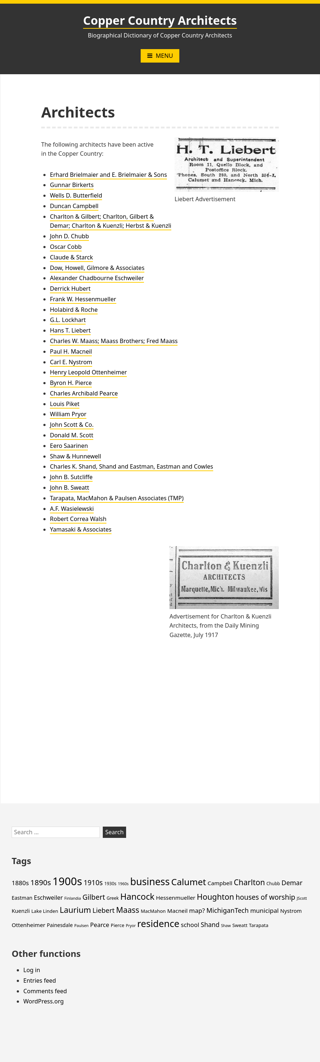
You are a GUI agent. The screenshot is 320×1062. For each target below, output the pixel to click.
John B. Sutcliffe (71, 477)
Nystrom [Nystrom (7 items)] (291, 910)
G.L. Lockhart (68, 320)
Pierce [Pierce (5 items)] (117, 925)
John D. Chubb (69, 236)
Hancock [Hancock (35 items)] (137, 896)
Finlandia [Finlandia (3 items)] (73, 898)
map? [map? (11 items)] (197, 910)
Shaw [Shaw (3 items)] (226, 925)
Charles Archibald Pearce (84, 393)
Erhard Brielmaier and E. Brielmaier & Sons (108, 175)
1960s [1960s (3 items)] (123, 883)
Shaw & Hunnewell (75, 456)
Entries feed (39, 981)
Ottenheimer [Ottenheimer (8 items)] (28, 924)
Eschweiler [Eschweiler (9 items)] (48, 898)
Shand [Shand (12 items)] (210, 924)
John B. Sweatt (69, 488)
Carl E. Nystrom (71, 362)
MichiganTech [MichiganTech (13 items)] (227, 910)
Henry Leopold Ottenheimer (88, 372)
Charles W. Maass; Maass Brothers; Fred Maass (113, 341)
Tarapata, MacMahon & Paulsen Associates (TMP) (117, 498)
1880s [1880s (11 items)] (20, 883)
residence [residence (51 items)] (158, 923)
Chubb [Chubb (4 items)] (273, 883)
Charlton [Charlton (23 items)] (249, 882)
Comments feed (45, 991)
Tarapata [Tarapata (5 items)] (258, 925)
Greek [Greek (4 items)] (112, 898)
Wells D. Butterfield (76, 195)
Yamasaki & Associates (81, 529)
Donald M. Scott (71, 435)
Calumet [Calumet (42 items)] (188, 882)
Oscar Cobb (66, 247)
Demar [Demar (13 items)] (291, 882)
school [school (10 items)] (190, 924)
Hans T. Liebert (70, 330)
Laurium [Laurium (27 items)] (75, 909)
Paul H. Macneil (71, 351)
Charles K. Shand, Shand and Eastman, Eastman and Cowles (131, 466)
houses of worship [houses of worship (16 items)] (265, 897)
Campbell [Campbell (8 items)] (219, 883)
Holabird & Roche (74, 310)
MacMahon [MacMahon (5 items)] (153, 911)
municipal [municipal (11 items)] (264, 910)
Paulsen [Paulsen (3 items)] (81, 925)
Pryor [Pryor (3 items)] (131, 925)
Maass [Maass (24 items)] (127, 909)
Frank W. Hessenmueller (83, 299)
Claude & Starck (71, 257)
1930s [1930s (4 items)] (110, 883)
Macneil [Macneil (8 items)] (177, 910)
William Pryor (68, 414)
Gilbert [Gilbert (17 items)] (93, 897)
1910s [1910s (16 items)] (93, 882)
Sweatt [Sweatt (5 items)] (239, 925)
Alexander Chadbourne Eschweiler (97, 278)
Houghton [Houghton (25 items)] (215, 896)
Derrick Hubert (70, 289)
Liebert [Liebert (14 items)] (103, 910)
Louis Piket (64, 404)
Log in (31, 970)
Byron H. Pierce (71, 383)
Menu (160, 56)
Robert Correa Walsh (78, 519)
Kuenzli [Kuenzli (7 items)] (21, 910)
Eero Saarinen (69, 446)
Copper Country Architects (160, 20)
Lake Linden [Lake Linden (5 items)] (44, 911)
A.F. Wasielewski (72, 509)
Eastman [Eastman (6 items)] (22, 897)
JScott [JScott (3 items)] (302, 898)
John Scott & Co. (72, 425)
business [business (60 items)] (150, 881)
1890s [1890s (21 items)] (40, 882)
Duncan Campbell (74, 206)
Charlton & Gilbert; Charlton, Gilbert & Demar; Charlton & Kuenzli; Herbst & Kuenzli (110, 221)
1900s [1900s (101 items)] (67, 881)
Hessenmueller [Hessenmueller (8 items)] (175, 897)
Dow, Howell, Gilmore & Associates (97, 268)
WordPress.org (43, 1001)
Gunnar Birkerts (72, 185)
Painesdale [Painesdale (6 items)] (60, 925)
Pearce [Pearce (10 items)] (99, 924)
